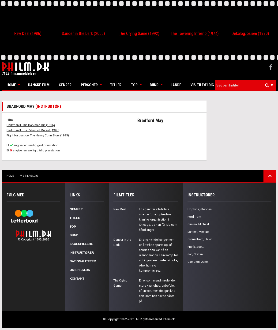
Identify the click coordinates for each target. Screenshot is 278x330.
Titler (115, 85)
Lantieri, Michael (198, 231)
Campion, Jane (198, 261)
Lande (176, 85)
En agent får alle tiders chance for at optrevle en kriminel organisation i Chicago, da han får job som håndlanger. (158, 219)
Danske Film (38, 85)
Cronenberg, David (200, 239)
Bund (154, 85)
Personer (89, 85)
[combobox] (245, 85)
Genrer (65, 85)
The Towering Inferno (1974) (195, 33)
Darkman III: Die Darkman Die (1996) (31, 125)
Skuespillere (81, 244)
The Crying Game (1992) (139, 33)
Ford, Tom (194, 216)
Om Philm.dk (80, 270)
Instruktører (82, 252)
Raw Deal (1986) (27, 33)
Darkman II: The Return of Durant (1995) (33, 130)
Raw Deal (119, 209)
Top (134, 85)
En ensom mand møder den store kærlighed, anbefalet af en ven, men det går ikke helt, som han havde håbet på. (157, 291)
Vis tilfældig (202, 85)
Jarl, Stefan (195, 254)
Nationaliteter (83, 261)
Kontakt (77, 278)
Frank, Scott (196, 246)
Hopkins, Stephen (200, 209)
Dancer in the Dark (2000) (83, 33)
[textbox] (246, 85)
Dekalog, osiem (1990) (250, 33)
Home (11, 85)
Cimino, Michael (198, 224)
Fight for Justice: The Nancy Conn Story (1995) (38, 135)
